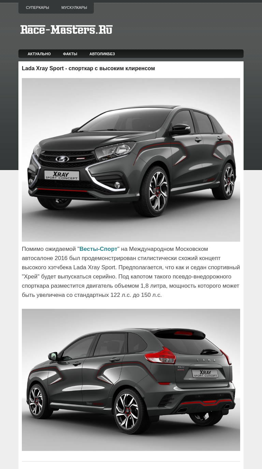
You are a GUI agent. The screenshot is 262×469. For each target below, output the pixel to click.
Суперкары (37, 7)
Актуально (39, 54)
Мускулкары (74, 7)
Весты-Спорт (98, 249)
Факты (70, 54)
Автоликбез (102, 54)
